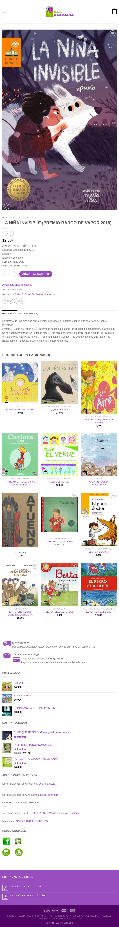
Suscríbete (61, 916)
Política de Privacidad (98, 916)
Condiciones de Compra (51, 918)
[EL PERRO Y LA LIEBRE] (99, 584)
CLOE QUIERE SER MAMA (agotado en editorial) (52, 813)
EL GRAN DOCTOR (99, 552)
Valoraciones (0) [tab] (28, 313)
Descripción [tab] (9, 313)
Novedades (50, 294)
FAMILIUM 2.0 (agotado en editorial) (59, 543)
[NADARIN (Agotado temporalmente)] (99, 454)
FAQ (50, 916)
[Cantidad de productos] (9, 274)
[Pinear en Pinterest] (21, 301)
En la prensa (74, 918)
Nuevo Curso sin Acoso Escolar (27, 895)
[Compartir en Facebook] (5, 301)
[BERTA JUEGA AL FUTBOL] (59, 584)
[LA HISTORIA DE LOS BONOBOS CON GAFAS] (20, 584)
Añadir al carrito (35, 274)
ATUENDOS (20, 552)
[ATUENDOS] (20, 520)
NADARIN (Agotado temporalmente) (98, 483)
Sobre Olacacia (16, 916)
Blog (30, 916)
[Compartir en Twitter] (10, 301)
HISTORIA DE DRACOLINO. (20, 409)
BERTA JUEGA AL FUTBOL (59, 612)
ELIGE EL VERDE (59, 482)
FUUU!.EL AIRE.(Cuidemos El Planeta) (99, 421)
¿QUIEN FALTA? (59, 409)
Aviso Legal (76, 916)
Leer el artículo (47, 783)
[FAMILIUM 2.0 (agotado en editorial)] (59, 514)
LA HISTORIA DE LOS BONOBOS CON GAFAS (20, 613)
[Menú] (4, 11)
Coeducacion (38, 294)
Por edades (9, 218)
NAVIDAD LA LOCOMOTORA (26, 886)
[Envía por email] (16, 301)
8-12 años (26, 294)
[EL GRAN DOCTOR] (99, 519)
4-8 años (24, 218)
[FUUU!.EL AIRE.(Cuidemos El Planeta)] (99, 387)
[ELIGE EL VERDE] (59, 454)
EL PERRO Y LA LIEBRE (98, 612)
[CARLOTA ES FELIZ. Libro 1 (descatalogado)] (20, 454)
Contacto (40, 916)
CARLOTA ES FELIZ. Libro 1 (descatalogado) (20, 483)
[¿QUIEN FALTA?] (59, 382)
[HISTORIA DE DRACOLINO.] (20, 382)
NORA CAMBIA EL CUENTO (32, 821)
